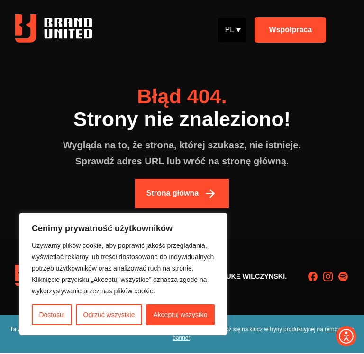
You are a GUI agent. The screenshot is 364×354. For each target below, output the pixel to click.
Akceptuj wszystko (180, 314)
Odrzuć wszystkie (109, 314)
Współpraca (290, 30)
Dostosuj (51, 314)
